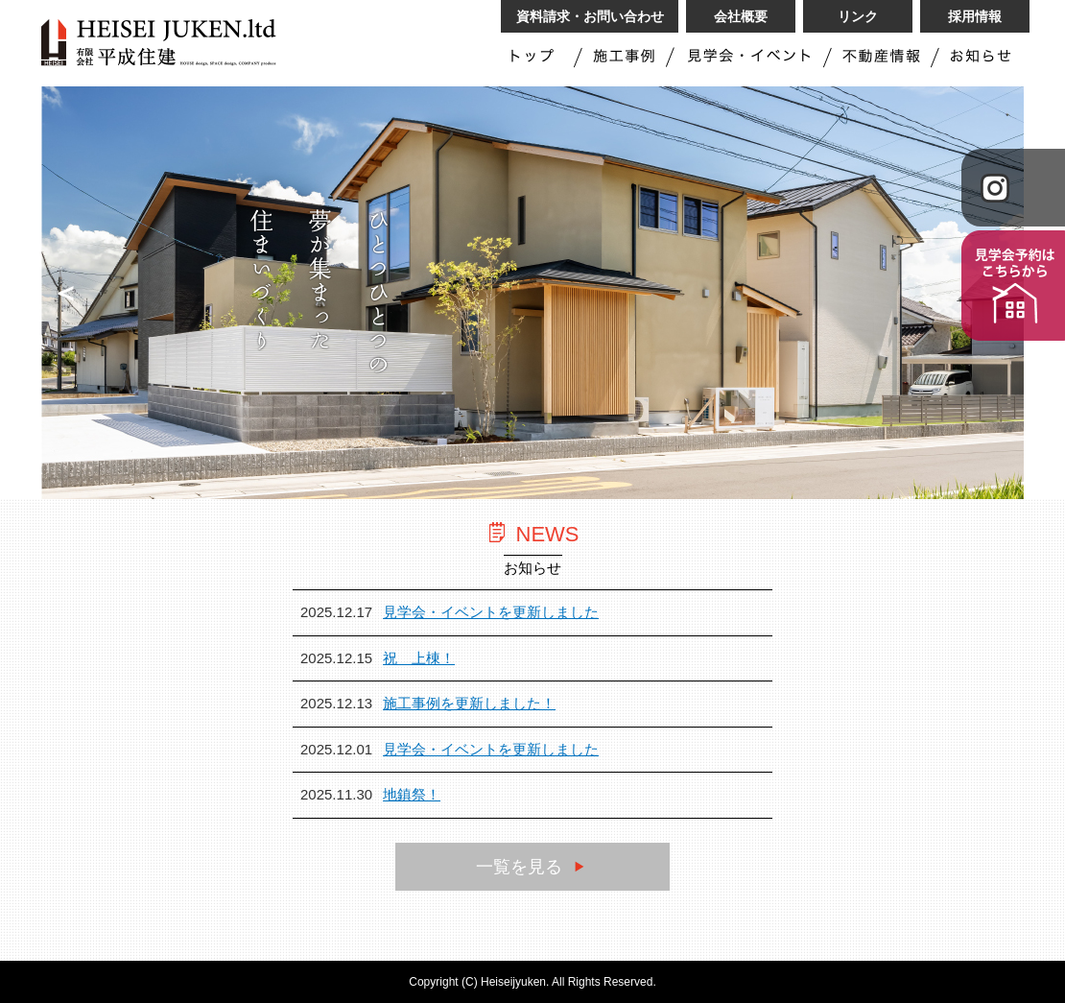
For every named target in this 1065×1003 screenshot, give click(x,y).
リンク (858, 16)
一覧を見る (532, 866)
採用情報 (975, 16)
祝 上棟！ (419, 658)
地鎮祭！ (411, 794)
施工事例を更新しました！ (469, 703)
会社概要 (741, 16)
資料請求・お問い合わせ (590, 16)
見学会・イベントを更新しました (491, 612)
